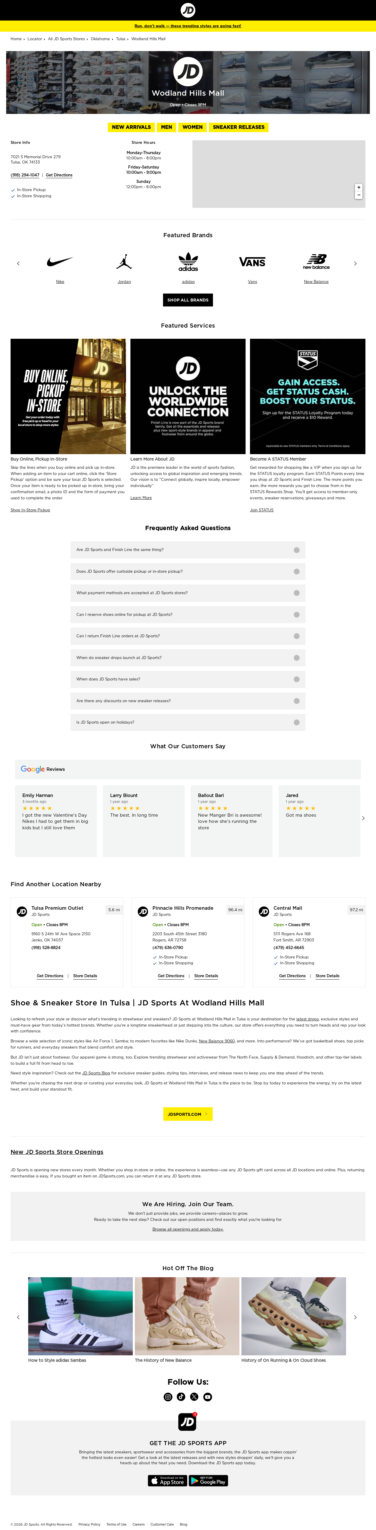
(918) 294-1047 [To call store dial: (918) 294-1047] (25, 175)
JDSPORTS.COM (184, 1114)
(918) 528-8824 (46, 948)
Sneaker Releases (238, 127)
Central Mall (287, 908)
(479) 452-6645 (288, 948)
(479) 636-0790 (167, 948)
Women (192, 127)
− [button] (358, 195)
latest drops (307, 1019)
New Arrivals (131, 127)
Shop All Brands (188, 300)
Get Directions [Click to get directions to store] (59, 175)
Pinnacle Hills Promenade (183, 908)
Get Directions (50, 976)
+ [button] (358, 187)
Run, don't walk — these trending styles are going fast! (188, 26)
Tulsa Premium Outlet (57, 908)
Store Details (85, 976)
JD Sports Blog (96, 1073)
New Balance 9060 (217, 1041)
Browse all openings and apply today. (188, 1229)
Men (166, 127)
